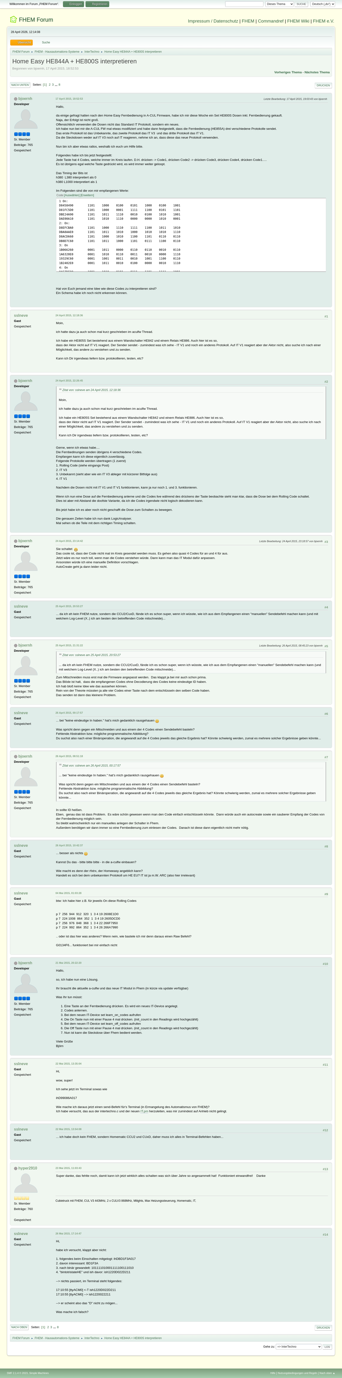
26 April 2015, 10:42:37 (69, 845)
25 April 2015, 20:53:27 (69, 606)
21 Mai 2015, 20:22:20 (68, 962)
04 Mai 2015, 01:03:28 (68, 893)
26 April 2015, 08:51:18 (69, 756)
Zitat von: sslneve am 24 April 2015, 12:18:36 (91, 390)
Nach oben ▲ (327, 1373)
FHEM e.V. (323, 21)
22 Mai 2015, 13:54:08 (68, 1129)
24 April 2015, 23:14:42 (69, 541)
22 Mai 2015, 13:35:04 (68, 1063)
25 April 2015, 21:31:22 (69, 645)
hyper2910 (27, 1168)
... (56, 84)
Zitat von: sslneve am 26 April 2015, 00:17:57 (91, 765)
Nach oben (19, 1327)
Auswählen (72, 195)
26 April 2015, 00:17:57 (69, 712)
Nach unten (20, 85)
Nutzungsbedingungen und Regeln (297, 1373)
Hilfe (273, 1373)
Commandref (271, 21)
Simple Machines (39, 1373)
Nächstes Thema (317, 72)
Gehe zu (268, 1346)
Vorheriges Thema (288, 72)
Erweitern (87, 195)
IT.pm (144, 1111)
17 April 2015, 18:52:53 (69, 98)
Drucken (323, 85)
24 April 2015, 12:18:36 (69, 315)
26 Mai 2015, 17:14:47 (68, 1233)
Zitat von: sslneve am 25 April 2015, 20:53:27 (91, 655)
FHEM (248, 21)
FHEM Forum (36, 19)
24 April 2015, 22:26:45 (69, 380)
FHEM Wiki (298, 21)
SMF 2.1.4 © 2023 (17, 1373)
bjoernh (25, 99)
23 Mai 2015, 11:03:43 (68, 1168)
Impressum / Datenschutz (213, 21)
